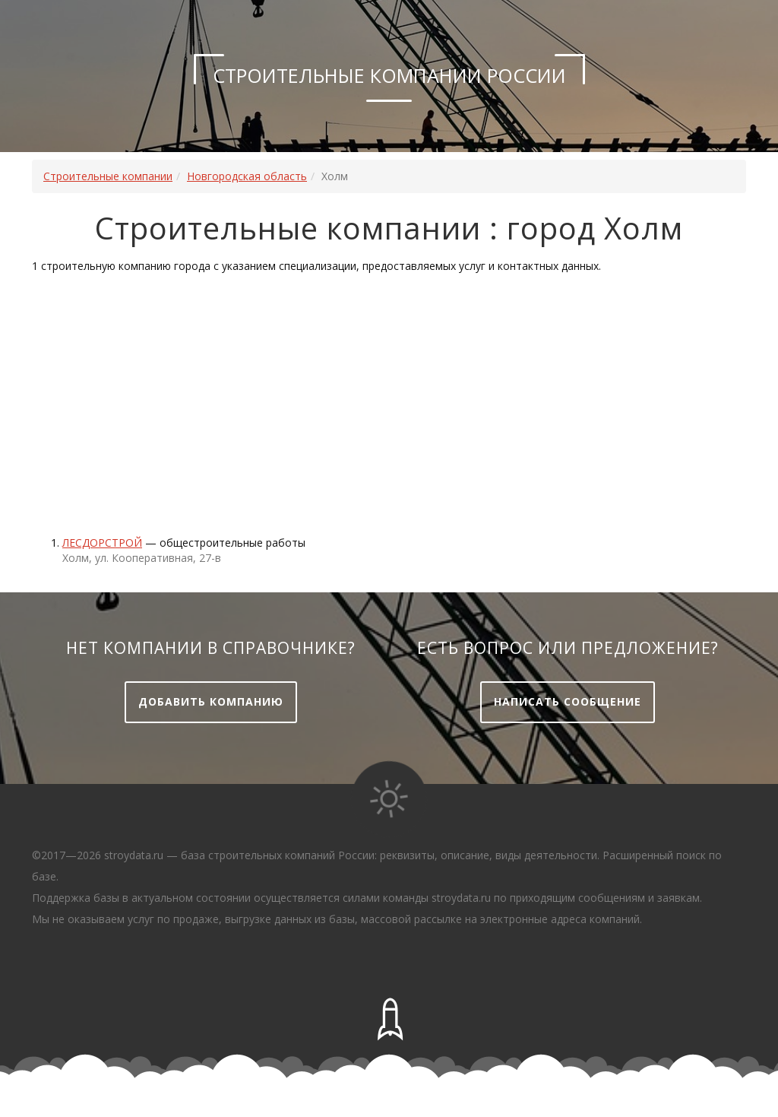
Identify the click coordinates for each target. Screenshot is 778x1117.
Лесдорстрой (102, 542)
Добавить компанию (210, 701)
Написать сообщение (567, 701)
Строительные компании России (389, 75)
